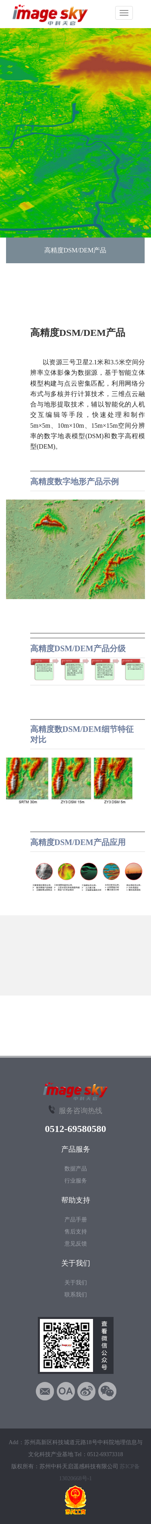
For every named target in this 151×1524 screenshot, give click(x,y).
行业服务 (75, 1181)
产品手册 (75, 1220)
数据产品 (75, 1169)
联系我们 (75, 1295)
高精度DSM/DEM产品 (75, 250)
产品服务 (75, 1149)
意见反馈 (75, 1244)
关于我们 (75, 1263)
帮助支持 (75, 1200)
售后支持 (75, 1232)
